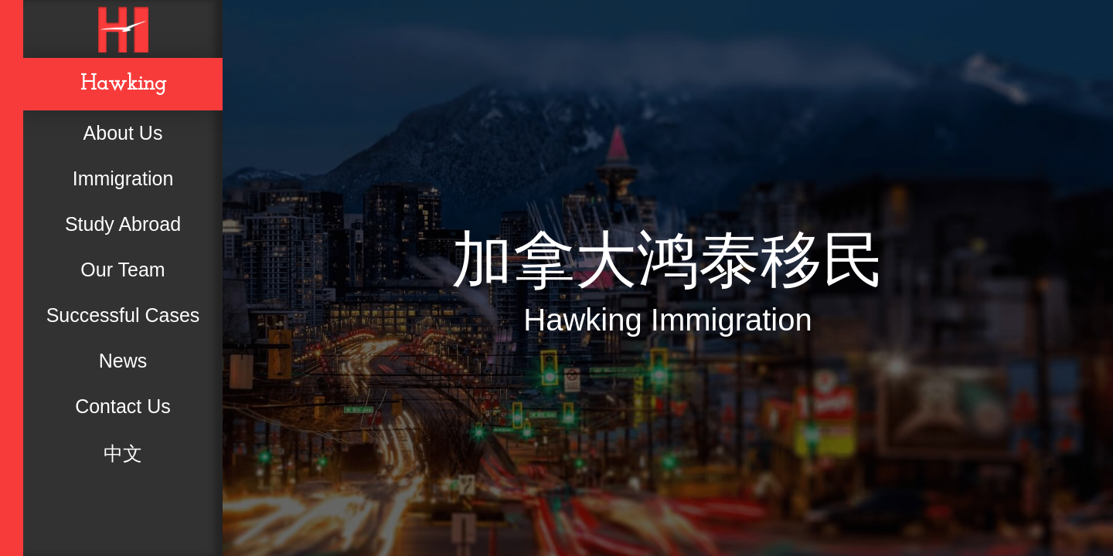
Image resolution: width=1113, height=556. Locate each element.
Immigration (123, 178)
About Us (123, 133)
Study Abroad (123, 224)
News (123, 360)
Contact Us (123, 406)
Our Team (122, 269)
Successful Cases (123, 315)
